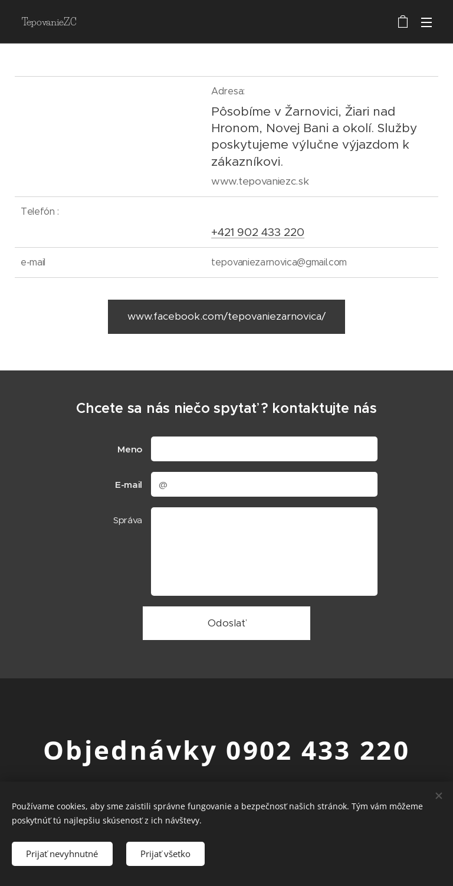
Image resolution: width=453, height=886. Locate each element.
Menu (426, 22)
